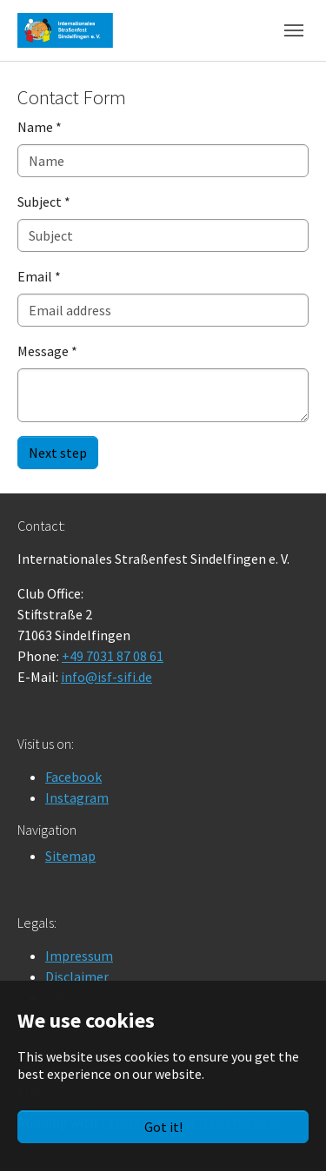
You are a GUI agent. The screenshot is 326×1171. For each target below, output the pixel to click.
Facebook (73, 776)
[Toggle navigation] (294, 30)
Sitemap (70, 855)
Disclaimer (77, 976)
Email (39, 276)
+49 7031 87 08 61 (112, 656)
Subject (43, 201)
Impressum (79, 955)
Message (47, 351)
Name (39, 127)
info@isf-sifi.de (106, 676)
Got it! (163, 1126)
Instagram (77, 797)
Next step (58, 452)
